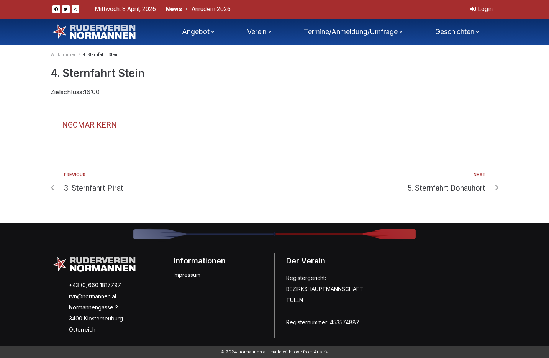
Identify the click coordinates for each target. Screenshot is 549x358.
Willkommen (64, 54)
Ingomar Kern (88, 124)
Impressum (187, 274)
